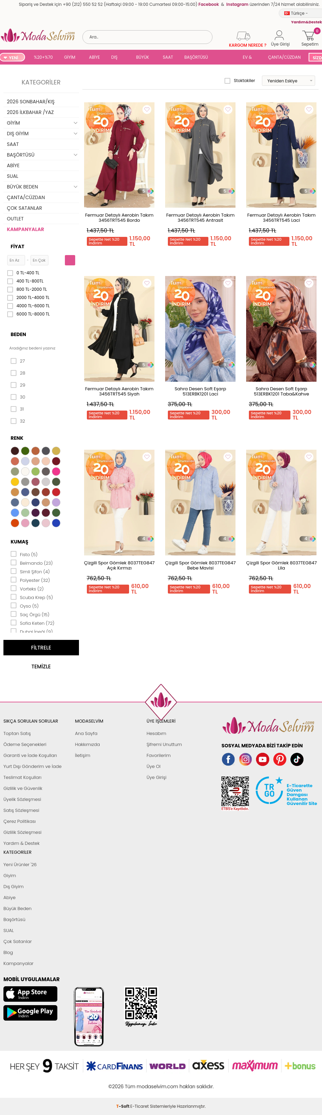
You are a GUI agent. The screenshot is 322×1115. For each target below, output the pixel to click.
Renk (17, 438)
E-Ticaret (139, 1083)
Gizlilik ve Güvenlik (22, 788)
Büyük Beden (17, 908)
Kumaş (19, 541)
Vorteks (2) (27, 588)
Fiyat (17, 246)
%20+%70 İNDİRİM (43, 57)
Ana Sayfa (86, 733)
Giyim (9, 875)
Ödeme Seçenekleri (24, 744)
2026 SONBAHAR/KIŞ (31, 101)
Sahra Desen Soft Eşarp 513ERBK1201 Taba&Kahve (281, 391)
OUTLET (15, 218)
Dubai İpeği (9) (32, 631)
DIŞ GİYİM (117, 57)
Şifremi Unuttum (164, 744)
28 (18, 373)
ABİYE (94, 57)
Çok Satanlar (17, 941)
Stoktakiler (240, 81)
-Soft (123, 1083)
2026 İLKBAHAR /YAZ (30, 112)
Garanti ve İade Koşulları (30, 755)
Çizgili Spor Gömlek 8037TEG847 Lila (281, 565)
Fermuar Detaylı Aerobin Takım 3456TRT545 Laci (281, 217)
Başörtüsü (14, 919)
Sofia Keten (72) (33, 623)
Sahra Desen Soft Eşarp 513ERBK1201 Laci (200, 391)
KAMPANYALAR (25, 229)
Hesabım (156, 733)
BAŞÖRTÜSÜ (196, 57)
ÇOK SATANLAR (24, 208)
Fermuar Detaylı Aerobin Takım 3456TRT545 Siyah (119, 391)
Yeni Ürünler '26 (20, 864)
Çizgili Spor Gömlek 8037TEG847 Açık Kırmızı (119, 565)
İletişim (82, 755)
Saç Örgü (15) (30, 614)
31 (17, 409)
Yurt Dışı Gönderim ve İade (32, 766)
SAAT (168, 57)
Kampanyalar (18, 963)
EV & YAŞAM (250, 57)
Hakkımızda (87, 744)
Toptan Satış (17, 733)
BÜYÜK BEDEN (142, 57)
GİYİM (70, 57)
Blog (8, 952)
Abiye (9, 897)
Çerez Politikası (19, 821)
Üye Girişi (156, 777)
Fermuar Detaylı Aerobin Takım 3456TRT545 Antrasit (200, 217)
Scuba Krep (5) (32, 597)
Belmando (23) (32, 562)
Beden (18, 334)
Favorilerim (159, 755)
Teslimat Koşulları (22, 777)
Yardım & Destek (21, 843)
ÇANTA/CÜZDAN (284, 57)
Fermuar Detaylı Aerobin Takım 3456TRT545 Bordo (119, 217)
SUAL (226, 57)
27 (18, 361)
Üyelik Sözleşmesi (22, 799)
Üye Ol (154, 766)
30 (18, 397)
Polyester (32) (30, 580)
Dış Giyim (13, 886)
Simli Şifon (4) (30, 571)
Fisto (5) (24, 554)
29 (18, 385)
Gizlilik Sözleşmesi (22, 832)
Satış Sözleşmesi (21, 810)
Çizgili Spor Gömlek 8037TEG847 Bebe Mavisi (200, 565)
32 (18, 421)
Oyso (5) (25, 605)
